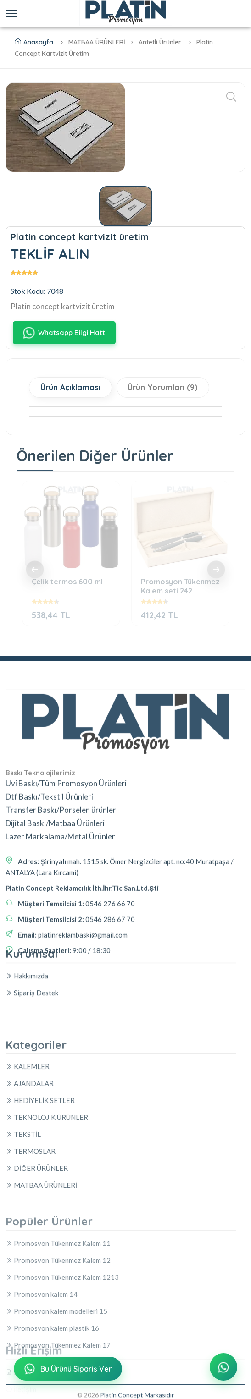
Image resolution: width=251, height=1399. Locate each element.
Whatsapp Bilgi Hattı (64, 332)
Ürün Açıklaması (70, 387)
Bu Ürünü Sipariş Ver (67, 1369)
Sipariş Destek (32, 1039)
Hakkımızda (27, 1022)
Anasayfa (34, 42)
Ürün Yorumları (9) (163, 387)
